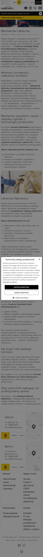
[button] (21, 298)
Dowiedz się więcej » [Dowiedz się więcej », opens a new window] (10, 282)
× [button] (39, 259)
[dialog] (21, 278)
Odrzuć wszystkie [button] (21, 293)
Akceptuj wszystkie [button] (21, 287)
